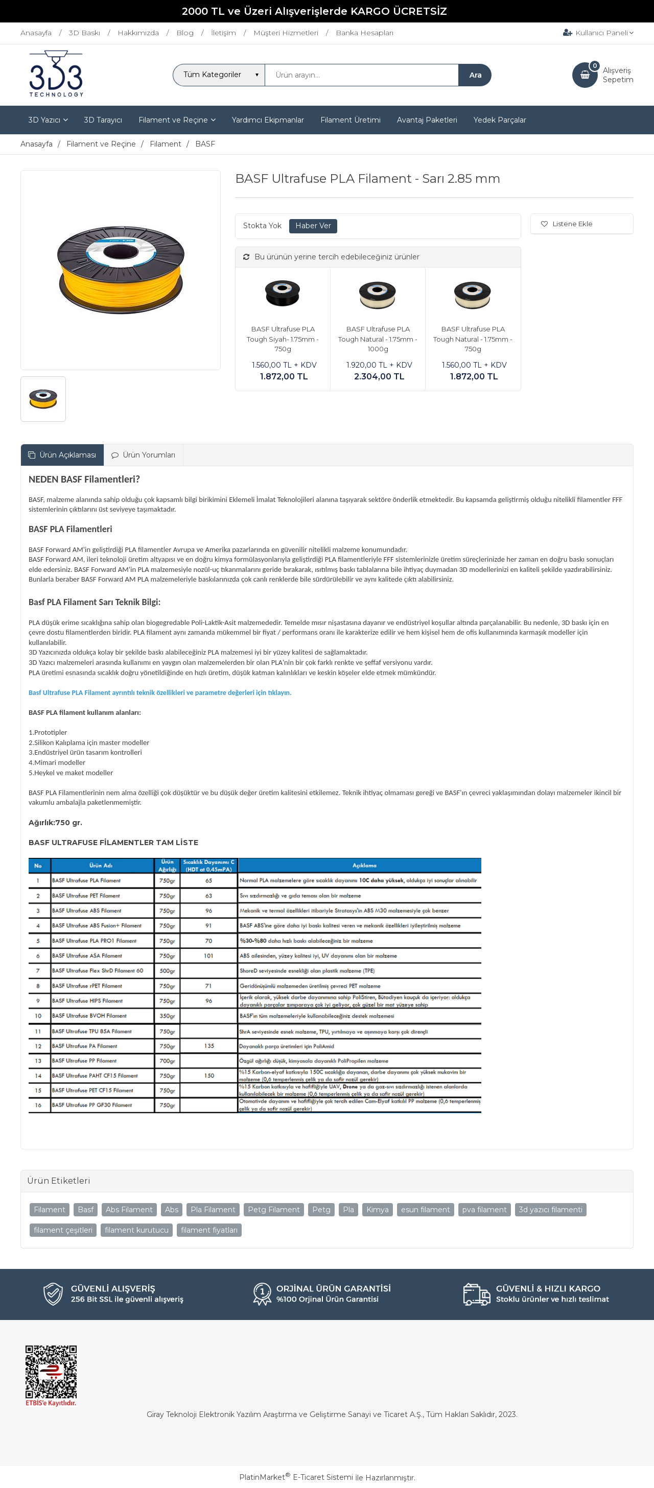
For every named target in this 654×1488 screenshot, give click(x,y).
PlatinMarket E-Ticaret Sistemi (296, 1477)
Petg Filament (274, 1209)
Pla (348, 1209)
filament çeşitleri (63, 1230)
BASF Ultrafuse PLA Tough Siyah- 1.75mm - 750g (283, 339)
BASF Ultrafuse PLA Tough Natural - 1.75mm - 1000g (377, 339)
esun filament (425, 1209)
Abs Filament (129, 1209)
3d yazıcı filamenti (550, 1209)
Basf (86, 1209)
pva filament (484, 1209)
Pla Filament (213, 1209)
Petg (321, 1209)
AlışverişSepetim (618, 75)
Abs (171, 1209)
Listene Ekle (567, 224)
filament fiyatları (209, 1230)
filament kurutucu (137, 1230)
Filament (49, 1209)
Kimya (377, 1209)
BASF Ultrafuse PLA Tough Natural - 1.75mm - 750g (472, 339)
